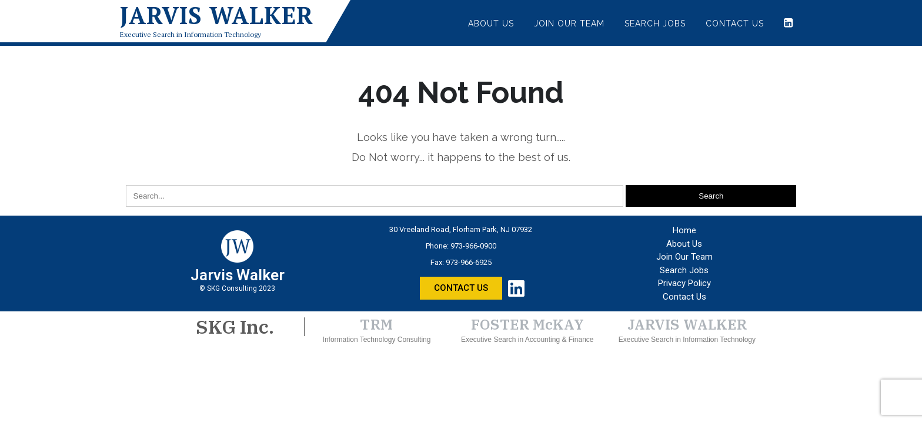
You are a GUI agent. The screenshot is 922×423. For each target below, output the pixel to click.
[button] (461, 288)
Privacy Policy (684, 283)
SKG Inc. (235, 326)
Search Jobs (655, 23)
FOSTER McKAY (527, 324)
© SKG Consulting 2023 (237, 288)
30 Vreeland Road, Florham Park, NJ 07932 (460, 229)
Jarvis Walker (216, 15)
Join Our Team (569, 23)
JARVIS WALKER (687, 324)
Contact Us (735, 23)
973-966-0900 (473, 245)
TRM (376, 324)
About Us (491, 23)
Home (684, 230)
